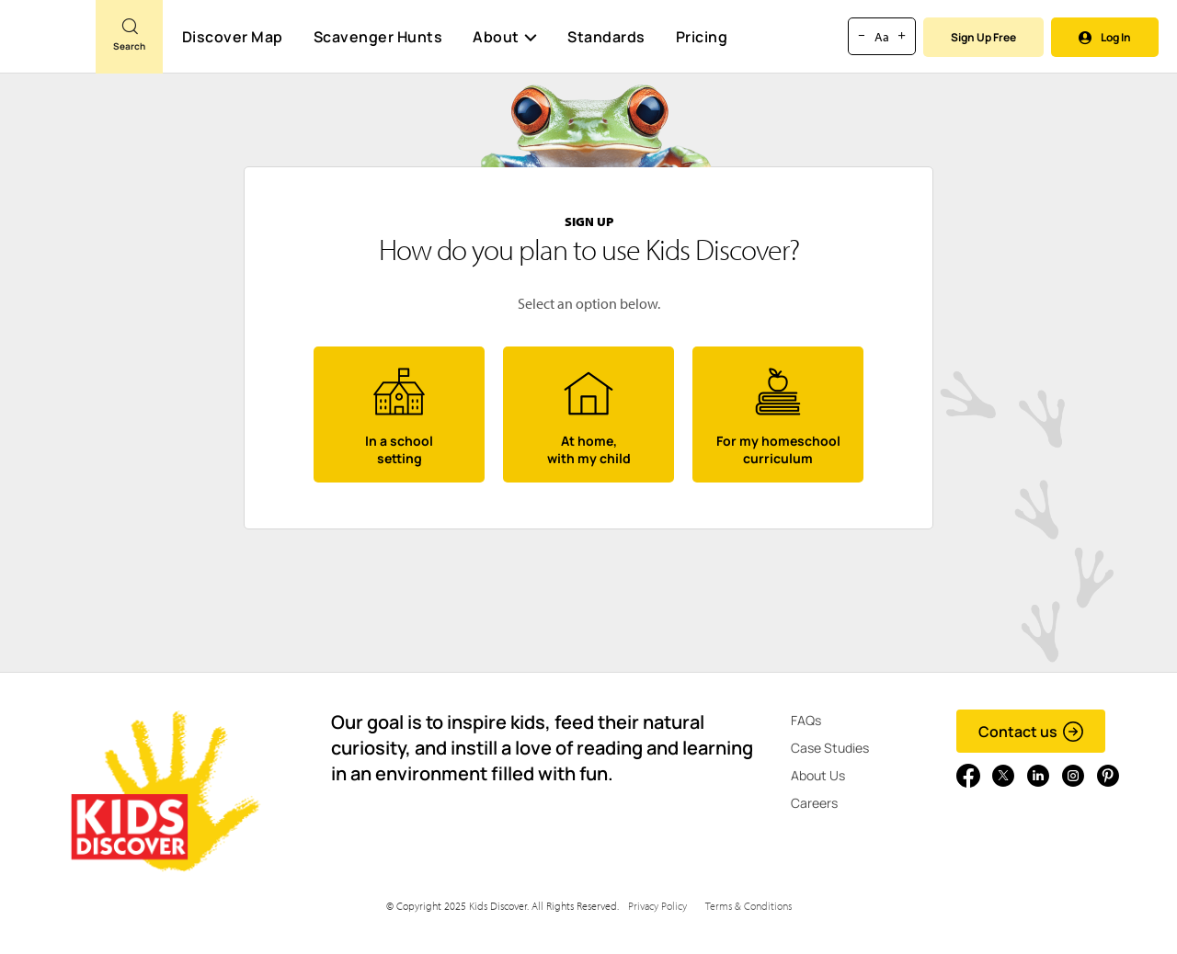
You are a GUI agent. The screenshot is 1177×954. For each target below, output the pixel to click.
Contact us (1031, 732)
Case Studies (830, 747)
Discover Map (232, 36)
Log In (1105, 37)
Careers (814, 803)
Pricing (702, 37)
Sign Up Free (983, 37)
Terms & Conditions (748, 906)
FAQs (806, 720)
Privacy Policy (657, 906)
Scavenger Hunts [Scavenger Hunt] (377, 37)
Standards (606, 37)
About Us (818, 775)
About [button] (505, 37)
